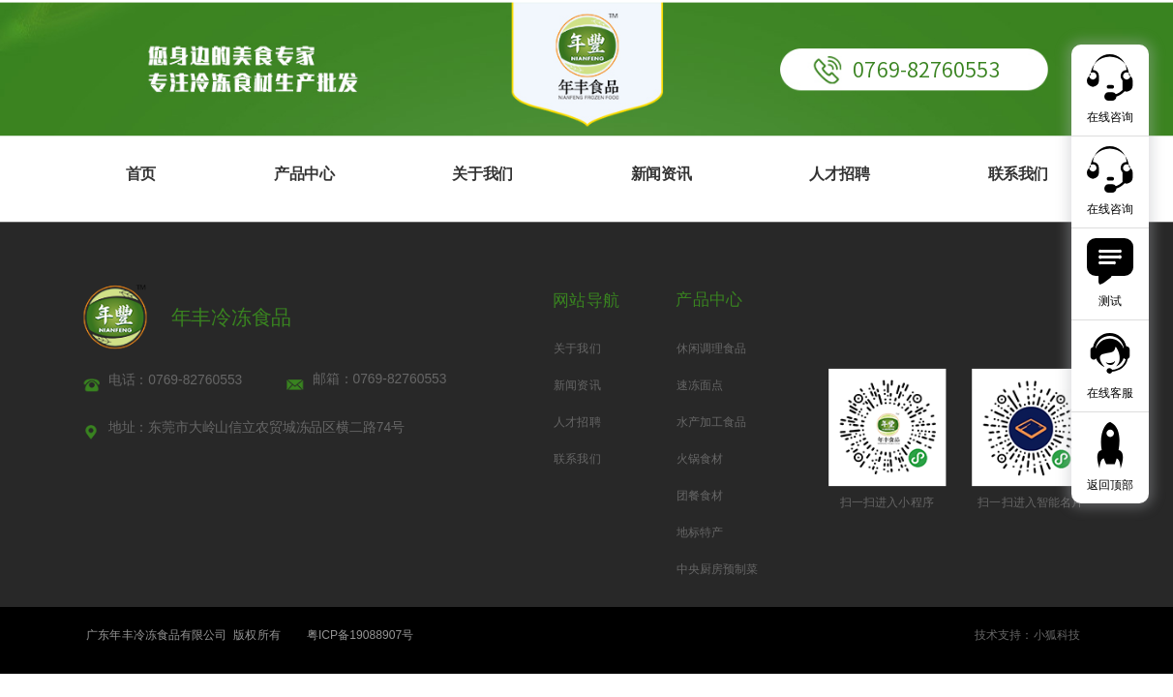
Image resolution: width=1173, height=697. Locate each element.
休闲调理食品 (712, 347)
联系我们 (1018, 174)
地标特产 (700, 532)
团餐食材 (700, 495)
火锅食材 (700, 459)
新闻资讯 (661, 174)
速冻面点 (700, 384)
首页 (141, 174)
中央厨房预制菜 (718, 569)
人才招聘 (839, 174)
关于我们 (482, 174)
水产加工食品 (712, 422)
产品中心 (304, 174)
